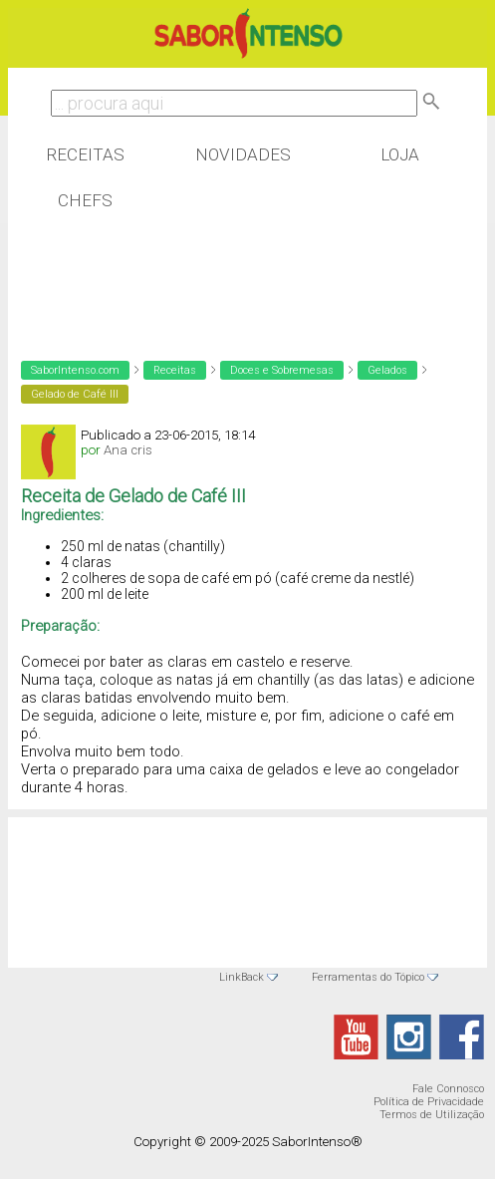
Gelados (387, 370)
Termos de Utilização (431, 1114)
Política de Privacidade (428, 1101)
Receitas (85, 154)
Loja (399, 154)
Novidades (243, 154)
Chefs (85, 200)
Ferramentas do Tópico (368, 977)
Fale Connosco (448, 1088)
